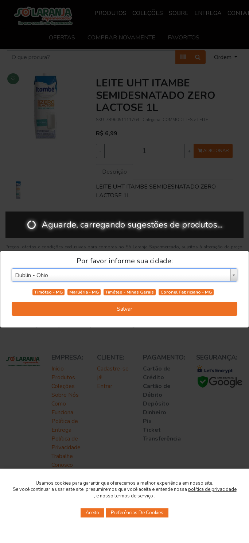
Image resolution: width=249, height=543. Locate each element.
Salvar (124, 309)
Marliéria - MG (84, 292)
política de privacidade (212, 489)
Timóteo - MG (48, 292)
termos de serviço (134, 496)
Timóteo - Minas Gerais (129, 292)
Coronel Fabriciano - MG (186, 292)
